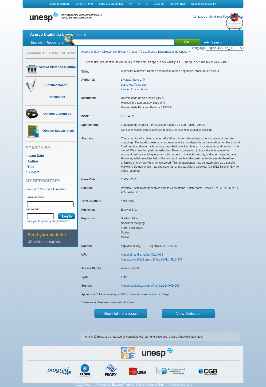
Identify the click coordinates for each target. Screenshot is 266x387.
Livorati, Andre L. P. (133, 79)
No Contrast (177, 3)
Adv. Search (213, 42)
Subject (33, 172)
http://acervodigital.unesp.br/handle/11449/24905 (151, 259)
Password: (32, 209)
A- (139, 3)
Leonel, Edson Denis (134, 89)
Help (240, 16)
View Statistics (188, 314)
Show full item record (120, 314)
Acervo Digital (90, 51)
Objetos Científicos (114, 51)
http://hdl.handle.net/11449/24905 (142, 254)
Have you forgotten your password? (48, 221)
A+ (131, 3)
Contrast (159, 3)
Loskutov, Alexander (133, 84)
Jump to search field (111, 3)
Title (30, 167)
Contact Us (200, 16)
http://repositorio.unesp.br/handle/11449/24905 (150, 285)
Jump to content (59, 3)
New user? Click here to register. (46, 189)
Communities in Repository (51, 53)
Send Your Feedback (222, 16)
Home (81, 35)
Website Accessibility (203, 3)
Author (32, 161)
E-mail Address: (35, 197)
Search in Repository (47, 42)
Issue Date (35, 156)
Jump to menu (84, 3)
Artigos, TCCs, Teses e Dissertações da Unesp (158, 51)
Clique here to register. (44, 242)
